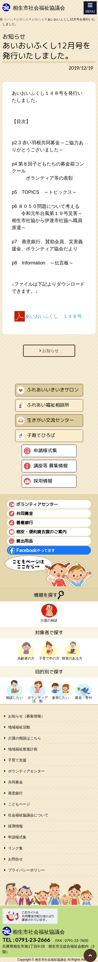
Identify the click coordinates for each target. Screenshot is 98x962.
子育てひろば (41, 435)
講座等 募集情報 (50, 465)
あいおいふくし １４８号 (53, 316)
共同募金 (15, 782)
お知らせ (38, 19)
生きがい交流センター (50, 420)
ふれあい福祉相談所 (48, 405)
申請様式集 (45, 450)
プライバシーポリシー (26, 870)
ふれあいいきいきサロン (53, 389)
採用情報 (42, 481)
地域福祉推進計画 (22, 749)
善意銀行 (15, 793)
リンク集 (15, 848)
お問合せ (15, 859)
